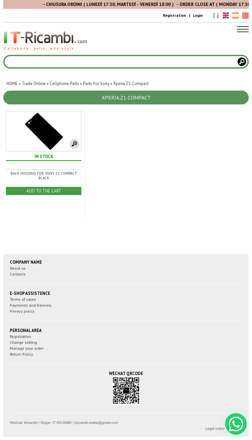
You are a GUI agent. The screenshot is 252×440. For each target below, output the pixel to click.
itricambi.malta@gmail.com (96, 423)
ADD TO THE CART (43, 191)
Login (198, 15)
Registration (174, 15)
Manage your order (27, 348)
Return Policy (21, 354)
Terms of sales (23, 299)
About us (18, 268)
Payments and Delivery (31, 305)
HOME (12, 83)
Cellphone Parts (64, 83)
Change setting (23, 342)
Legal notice (215, 428)
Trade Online (34, 83)
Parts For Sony (96, 83)
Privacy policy (22, 311)
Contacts (18, 274)
